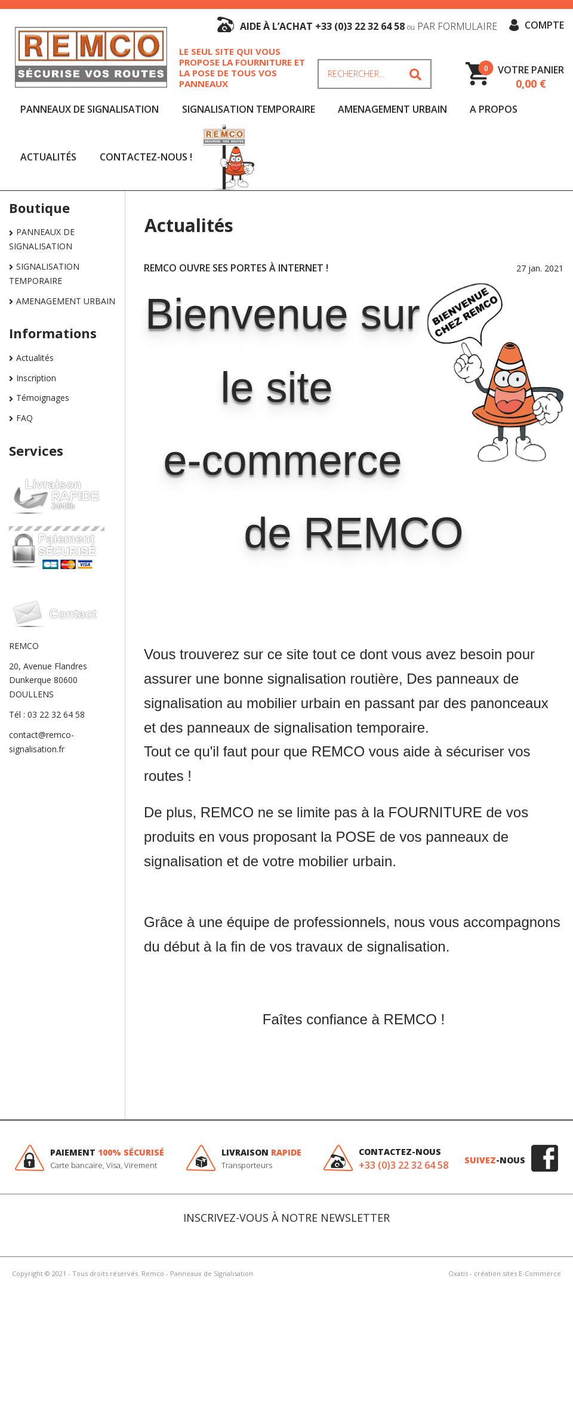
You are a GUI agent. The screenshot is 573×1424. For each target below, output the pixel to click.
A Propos (493, 109)
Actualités (48, 156)
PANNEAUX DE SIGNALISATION (89, 109)
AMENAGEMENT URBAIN (392, 109)
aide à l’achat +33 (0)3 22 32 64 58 (368, 26)
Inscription (36, 378)
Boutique (39, 208)
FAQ (24, 418)
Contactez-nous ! (146, 156)
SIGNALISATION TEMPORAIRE (248, 109)
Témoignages (42, 397)
